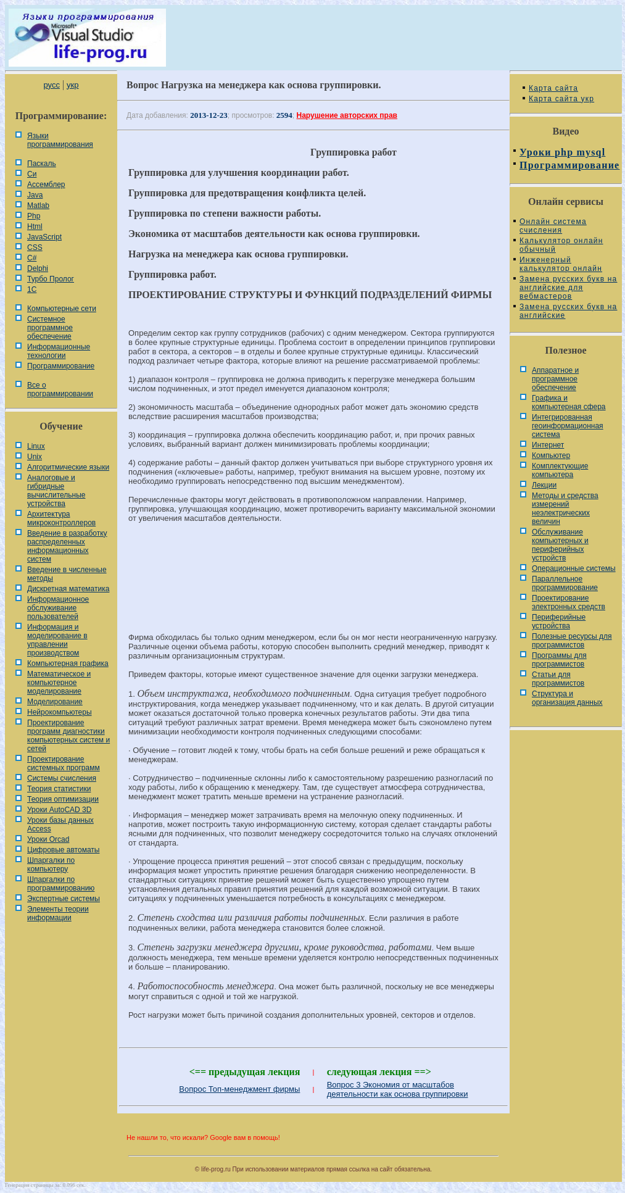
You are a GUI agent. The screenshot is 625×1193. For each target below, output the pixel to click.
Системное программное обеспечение (50, 328)
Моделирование (55, 701)
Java (35, 195)
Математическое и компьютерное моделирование (59, 683)
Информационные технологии (58, 351)
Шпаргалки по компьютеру (51, 864)
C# (31, 258)
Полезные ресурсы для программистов (572, 640)
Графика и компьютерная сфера (569, 402)
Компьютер (551, 455)
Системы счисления (61, 778)
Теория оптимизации (63, 799)
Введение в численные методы (67, 574)
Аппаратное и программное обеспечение (555, 379)
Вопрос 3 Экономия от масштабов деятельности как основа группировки (397, 1089)
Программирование (60, 366)
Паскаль (41, 163)
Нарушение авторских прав (347, 115)
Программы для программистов (559, 659)
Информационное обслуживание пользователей (58, 608)
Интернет (548, 445)
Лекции (544, 485)
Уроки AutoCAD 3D (59, 809)
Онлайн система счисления (553, 226)
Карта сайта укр (561, 98)
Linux (36, 446)
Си (31, 174)
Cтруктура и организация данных (567, 698)
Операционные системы (574, 568)
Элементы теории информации (58, 913)
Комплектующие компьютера (560, 470)
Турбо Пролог (50, 279)
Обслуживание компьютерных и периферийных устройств (560, 545)
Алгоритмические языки (68, 467)
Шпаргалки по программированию (60, 883)
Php (33, 216)
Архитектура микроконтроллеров (61, 518)
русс (51, 84)
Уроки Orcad (48, 839)
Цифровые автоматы (63, 850)
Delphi (37, 268)
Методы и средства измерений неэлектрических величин (565, 508)
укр (72, 84)
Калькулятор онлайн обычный (561, 245)
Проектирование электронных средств (568, 602)
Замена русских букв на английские (568, 311)
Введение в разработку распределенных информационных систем (67, 546)
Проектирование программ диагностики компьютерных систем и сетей (68, 735)
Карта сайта (553, 88)
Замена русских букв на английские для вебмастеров (568, 288)
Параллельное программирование (565, 583)
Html (35, 226)
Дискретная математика (68, 588)
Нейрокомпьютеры (59, 712)
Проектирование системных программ (63, 763)
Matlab (38, 205)
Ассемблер (46, 184)
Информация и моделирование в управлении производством (57, 640)
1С (31, 289)
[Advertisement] (313, 574)
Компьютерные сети (61, 308)
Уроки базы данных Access (60, 824)
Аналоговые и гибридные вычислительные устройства (56, 490)
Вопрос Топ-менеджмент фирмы (239, 1089)
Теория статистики (59, 788)
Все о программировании (60, 389)
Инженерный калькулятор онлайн (560, 264)
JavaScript (44, 237)
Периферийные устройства (559, 621)
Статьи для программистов (558, 679)
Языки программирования (60, 140)
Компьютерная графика (68, 663)
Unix (34, 456)
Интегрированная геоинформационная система (567, 426)
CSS (35, 247)
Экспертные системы (63, 898)
